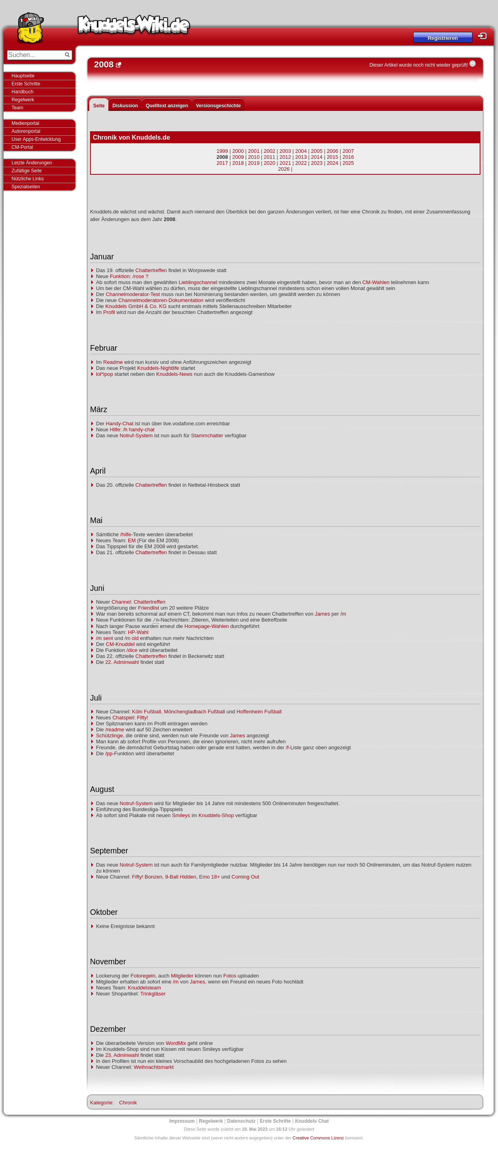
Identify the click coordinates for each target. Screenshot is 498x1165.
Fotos (229, 976)
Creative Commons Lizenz (318, 1137)
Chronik (128, 1103)
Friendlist (148, 608)
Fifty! (142, 718)
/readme (114, 730)
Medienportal (25, 123)
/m (343, 614)
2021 (285, 163)
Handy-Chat (119, 424)
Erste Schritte (26, 84)
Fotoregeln (143, 976)
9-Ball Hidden (180, 877)
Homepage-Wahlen (206, 626)
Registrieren (442, 38)
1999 (222, 151)
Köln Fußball (146, 712)
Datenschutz (241, 1121)
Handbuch (22, 92)
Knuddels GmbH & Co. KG (136, 306)
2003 (285, 151)
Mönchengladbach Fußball (194, 712)
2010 (253, 157)
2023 (317, 163)
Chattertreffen (151, 270)
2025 (348, 163)
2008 (222, 157)
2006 (332, 151)
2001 (253, 151)
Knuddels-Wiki (134, 27)
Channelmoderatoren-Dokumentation (161, 300)
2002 (269, 151)
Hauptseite (23, 76)
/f (287, 747)
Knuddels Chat (312, 1121)
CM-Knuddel (120, 644)
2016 (348, 157)
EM (132, 540)
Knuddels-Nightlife (158, 368)
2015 (332, 157)
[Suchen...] (34, 55)
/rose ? (141, 276)
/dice (132, 650)
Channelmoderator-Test (133, 294)
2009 (238, 157)
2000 (238, 151)
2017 (222, 163)
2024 (332, 163)
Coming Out (245, 877)
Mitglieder (182, 976)
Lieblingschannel (197, 282)
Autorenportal (26, 131)
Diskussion (125, 106)
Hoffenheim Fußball (259, 712)
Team (17, 108)
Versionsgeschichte (218, 106)
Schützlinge (109, 735)
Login (484, 36)
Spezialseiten (26, 187)
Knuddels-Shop (216, 815)
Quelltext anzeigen (167, 106)
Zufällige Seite (27, 171)
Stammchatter (207, 435)
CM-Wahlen (375, 282)
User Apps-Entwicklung (36, 139)
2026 (284, 169)
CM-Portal (22, 147)
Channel (121, 602)
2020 (269, 163)
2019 (253, 163)
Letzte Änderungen (32, 163)
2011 (269, 157)
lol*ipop (104, 374)
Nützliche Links (28, 179)
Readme (113, 362)
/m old (132, 638)
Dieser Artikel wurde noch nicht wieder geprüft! (418, 65)
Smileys (181, 815)
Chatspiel (123, 718)
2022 (301, 163)
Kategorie (101, 1103)
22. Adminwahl (122, 662)
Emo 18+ (209, 877)
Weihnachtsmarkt (154, 1067)
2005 (317, 151)
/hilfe (125, 534)
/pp (108, 753)
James (322, 614)
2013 (301, 157)
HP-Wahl (138, 632)
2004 (301, 151)
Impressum (182, 1121)
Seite (99, 106)
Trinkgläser (153, 994)
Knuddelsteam (144, 988)
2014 (317, 157)
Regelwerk (23, 100)
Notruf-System (136, 435)
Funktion (120, 276)
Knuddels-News (174, 374)
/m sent (104, 638)
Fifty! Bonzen (147, 877)
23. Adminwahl (122, 1055)
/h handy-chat (139, 429)
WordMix (176, 1043)
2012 (285, 157)
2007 (348, 151)
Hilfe (115, 429)
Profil (109, 312)
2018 (238, 163)
